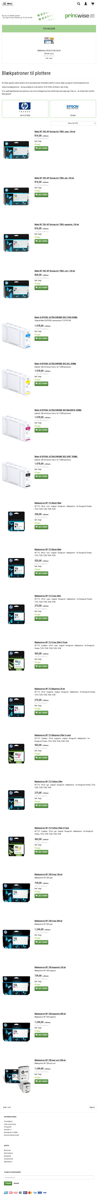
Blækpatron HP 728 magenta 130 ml (50, 967)
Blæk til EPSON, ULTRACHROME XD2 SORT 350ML (56, 456)
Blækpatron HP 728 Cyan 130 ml (48, 874)
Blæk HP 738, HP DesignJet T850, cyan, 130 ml (55, 131)
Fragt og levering (10, 1124)
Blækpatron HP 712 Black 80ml (48, 549)
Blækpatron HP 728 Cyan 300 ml (48, 921)
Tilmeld (8, 1183)
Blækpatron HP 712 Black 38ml (48, 503)
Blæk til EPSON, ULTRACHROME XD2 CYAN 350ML (56, 317)
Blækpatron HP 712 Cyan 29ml (48, 596)
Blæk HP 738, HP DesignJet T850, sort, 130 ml (55, 271)
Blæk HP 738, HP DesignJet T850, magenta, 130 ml (57, 224)
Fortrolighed (8, 1121)
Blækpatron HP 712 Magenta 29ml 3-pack (53, 735)
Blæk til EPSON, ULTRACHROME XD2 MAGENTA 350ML (58, 410)
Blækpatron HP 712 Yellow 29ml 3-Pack (52, 828)
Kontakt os (7, 1129)
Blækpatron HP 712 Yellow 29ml (48, 781)
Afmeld (16, 1183)
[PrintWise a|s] (48, 15)
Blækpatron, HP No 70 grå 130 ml (49, 50)
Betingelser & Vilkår (11, 1132)
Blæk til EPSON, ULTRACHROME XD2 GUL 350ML (55, 363)
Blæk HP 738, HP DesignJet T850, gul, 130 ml (54, 178)
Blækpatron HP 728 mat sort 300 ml (50, 1060)
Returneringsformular (11, 1135)
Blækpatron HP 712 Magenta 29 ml (50, 689)
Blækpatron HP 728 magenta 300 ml (50, 1014)
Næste (92, 1107)
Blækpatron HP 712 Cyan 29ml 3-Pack (51, 642)
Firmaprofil (7, 1127)
